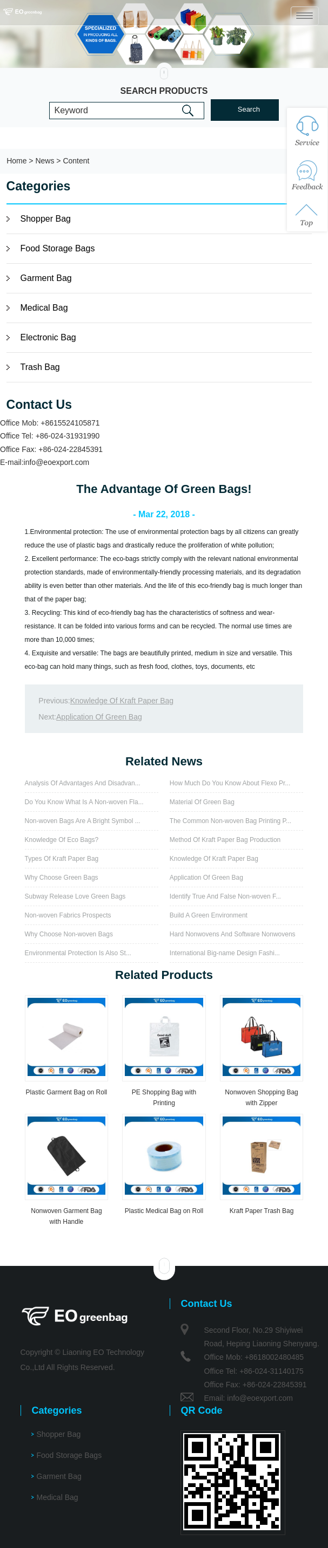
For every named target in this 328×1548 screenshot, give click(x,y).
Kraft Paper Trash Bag (262, 1211)
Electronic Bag (48, 337)
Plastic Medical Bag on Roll (164, 1211)
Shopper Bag (46, 218)
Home (16, 160)
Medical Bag (44, 307)
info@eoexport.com (57, 462)
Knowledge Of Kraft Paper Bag (121, 700)
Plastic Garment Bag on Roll (67, 1092)
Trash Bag (40, 367)
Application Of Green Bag (99, 717)
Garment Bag (46, 278)
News (44, 160)
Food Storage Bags (58, 248)
